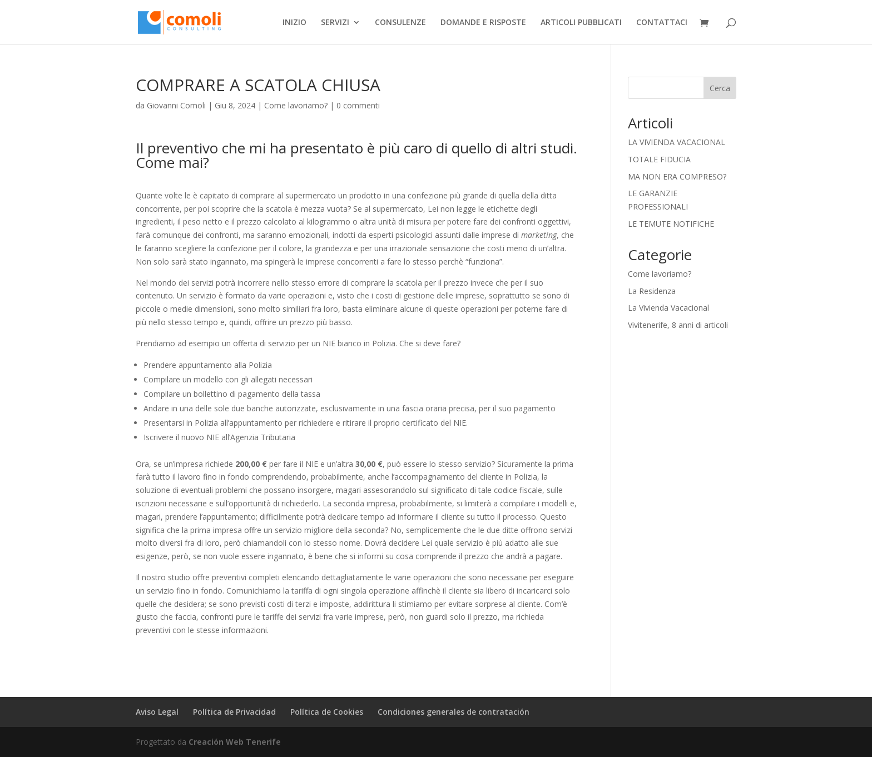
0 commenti (358, 105)
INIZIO (294, 22)
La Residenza (652, 291)
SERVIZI (335, 22)
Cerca (720, 88)
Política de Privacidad (234, 711)
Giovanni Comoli (176, 105)
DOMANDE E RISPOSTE (483, 22)
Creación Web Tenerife (235, 741)
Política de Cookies (326, 711)
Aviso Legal (157, 711)
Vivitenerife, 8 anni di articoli (678, 325)
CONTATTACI (661, 22)
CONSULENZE (400, 22)
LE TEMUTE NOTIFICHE (671, 223)
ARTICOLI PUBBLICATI (581, 22)
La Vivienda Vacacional (668, 307)
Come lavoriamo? (296, 105)
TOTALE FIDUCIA (659, 159)
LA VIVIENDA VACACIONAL (676, 142)
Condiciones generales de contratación (453, 711)
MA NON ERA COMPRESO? (677, 176)
